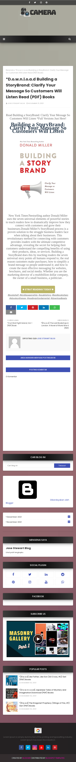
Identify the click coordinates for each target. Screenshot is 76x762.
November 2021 (38, 522)
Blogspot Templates (55, 758)
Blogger (26, 758)
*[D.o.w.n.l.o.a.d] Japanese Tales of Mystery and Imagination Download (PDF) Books (42, 691)
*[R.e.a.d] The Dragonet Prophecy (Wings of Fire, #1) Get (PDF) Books (44, 704)
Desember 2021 (38, 516)
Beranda (10, 70)
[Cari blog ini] (30, 465)
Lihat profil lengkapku (14, 552)
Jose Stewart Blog (16, 103)
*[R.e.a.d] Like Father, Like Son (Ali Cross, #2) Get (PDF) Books (42, 678)
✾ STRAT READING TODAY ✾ (38, 289)
